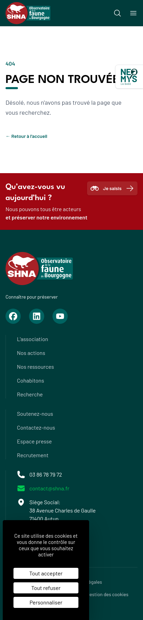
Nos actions (31, 352)
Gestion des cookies (107, 594)
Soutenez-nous (35, 413)
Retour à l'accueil (26, 136)
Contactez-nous (36, 427)
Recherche (30, 394)
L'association (32, 339)
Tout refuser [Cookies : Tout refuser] (46, 587)
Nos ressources (35, 366)
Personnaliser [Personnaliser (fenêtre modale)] (45, 602)
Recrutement (32, 455)
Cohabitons (30, 380)
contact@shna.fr (49, 488)
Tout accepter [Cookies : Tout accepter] (46, 573)
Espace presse (34, 441)
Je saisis (112, 188)
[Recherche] (117, 13)
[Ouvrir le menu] (133, 13)
